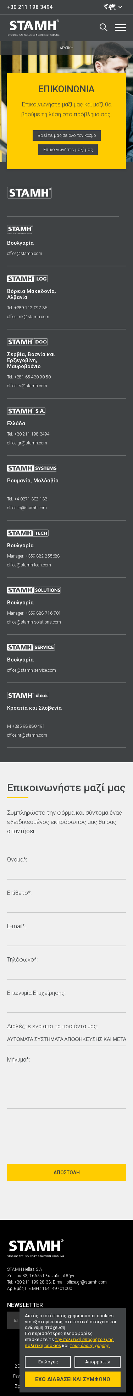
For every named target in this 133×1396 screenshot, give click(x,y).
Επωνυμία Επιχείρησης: (36, 993)
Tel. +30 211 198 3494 (28, 434)
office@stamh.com (24, 253)
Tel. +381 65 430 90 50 (29, 377)
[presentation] (61, 1133)
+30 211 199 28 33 (32, 1282)
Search (103, 27)
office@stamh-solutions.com (34, 622)
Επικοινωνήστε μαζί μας (68, 149)
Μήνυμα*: (18, 1060)
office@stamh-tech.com (29, 565)
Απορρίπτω (97, 1361)
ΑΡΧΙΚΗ (66, 48)
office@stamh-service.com (31, 670)
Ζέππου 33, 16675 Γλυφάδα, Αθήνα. (42, 1275)
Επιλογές (48, 1361)
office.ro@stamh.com (27, 507)
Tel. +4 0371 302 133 (27, 499)
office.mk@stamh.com (28, 316)
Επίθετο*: (19, 893)
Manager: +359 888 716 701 (34, 613)
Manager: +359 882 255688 (33, 556)
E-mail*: (16, 927)
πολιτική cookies (43, 1345)
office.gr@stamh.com (27, 443)
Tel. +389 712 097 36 (27, 307)
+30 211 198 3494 (30, 7)
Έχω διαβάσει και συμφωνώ (72, 1379)
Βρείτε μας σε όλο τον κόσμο (67, 135)
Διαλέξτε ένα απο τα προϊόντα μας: (52, 1027)
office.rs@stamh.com (27, 385)
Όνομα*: (17, 860)
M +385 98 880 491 (26, 726)
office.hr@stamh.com (27, 735)
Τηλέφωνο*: (22, 960)
